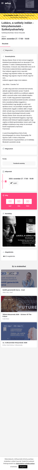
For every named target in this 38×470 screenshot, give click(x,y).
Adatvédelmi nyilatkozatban (25, 463)
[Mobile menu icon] (2, 3)
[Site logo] (8, 3)
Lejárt (13, 183)
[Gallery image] (19, 231)
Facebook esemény (19, 163)
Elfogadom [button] (23, 466)
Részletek (5, 44)
